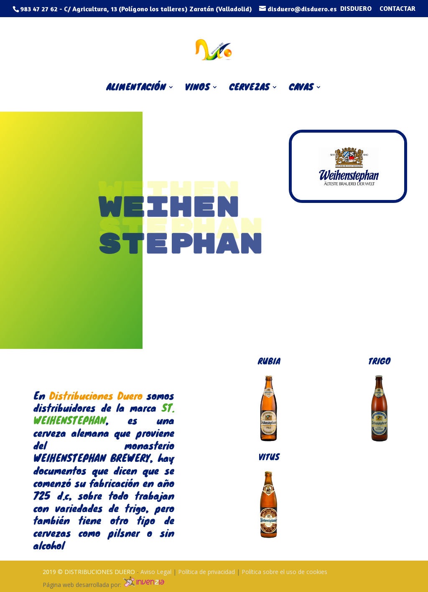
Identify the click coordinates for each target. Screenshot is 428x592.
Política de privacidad (207, 572)
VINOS (197, 88)
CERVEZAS (249, 88)
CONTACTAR (397, 9)
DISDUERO (356, 9)
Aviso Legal (156, 572)
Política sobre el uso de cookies (284, 572)
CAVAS (301, 88)
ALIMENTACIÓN (136, 88)
